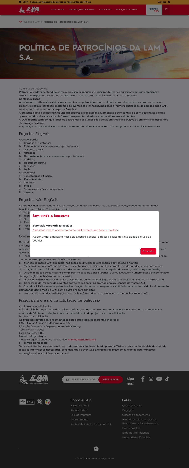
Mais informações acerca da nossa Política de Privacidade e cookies (75, 230)
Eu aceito (148, 251)
